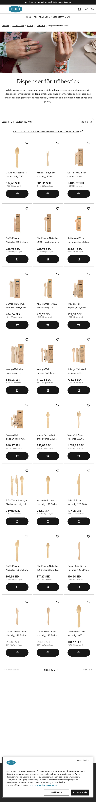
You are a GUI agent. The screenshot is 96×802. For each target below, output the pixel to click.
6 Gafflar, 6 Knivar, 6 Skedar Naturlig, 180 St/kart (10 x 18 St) (16, 502)
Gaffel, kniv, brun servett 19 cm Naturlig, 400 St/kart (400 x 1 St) (78, 175)
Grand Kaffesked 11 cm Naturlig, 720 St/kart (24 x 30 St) (16, 175)
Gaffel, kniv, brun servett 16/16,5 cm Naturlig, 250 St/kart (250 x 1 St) (17, 306)
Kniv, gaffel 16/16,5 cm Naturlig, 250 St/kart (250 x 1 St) (47, 306)
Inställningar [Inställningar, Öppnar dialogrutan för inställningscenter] (56, 792)
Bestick (30, 26)
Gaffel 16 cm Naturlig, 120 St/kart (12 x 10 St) (17, 568)
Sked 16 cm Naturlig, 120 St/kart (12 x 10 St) (47, 568)
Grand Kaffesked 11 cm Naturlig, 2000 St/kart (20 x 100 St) (47, 437)
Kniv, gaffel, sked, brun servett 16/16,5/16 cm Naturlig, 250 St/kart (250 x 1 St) (78, 371)
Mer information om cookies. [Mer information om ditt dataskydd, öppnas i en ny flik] (43, 785)
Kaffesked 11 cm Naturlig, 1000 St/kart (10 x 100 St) (77, 633)
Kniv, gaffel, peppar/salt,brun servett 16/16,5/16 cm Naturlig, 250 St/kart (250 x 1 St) (47, 371)
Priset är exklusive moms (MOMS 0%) (48, 17)
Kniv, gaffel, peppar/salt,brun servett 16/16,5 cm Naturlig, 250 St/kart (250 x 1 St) (78, 306)
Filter (10, 114)
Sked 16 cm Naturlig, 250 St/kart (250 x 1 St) (47, 240)
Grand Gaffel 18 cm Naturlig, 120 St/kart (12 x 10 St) (17, 633)
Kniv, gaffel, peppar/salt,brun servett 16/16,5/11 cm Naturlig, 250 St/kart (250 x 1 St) (16, 437)
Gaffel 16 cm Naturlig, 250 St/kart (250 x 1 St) (17, 240)
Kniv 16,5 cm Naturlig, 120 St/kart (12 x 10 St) (78, 502)
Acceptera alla (80, 792)
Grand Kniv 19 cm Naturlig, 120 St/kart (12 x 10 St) (78, 568)
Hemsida (5, 26)
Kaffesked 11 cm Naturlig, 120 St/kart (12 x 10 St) (48, 502)
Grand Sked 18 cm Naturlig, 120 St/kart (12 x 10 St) (48, 633)
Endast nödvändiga (83, 760)
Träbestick (41, 26)
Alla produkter (18, 26)
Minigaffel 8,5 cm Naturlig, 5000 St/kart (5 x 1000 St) (47, 175)
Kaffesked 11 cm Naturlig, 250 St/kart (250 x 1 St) (78, 240)
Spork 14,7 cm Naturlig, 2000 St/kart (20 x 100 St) (78, 437)
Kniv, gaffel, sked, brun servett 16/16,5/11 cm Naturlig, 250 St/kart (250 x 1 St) (17, 371)
